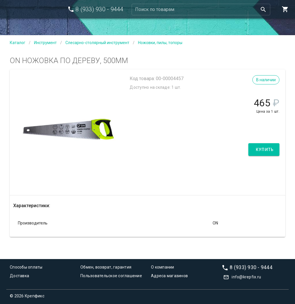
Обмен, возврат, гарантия (105, 267)
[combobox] (201, 9)
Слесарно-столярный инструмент (97, 42)
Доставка (19, 275)
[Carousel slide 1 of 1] (69, 181)
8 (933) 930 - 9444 (251, 267)
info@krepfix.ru (246, 277)
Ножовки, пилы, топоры (160, 42)
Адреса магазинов (169, 275)
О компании (162, 267)
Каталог (17, 42)
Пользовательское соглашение (111, 275)
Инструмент (45, 42)
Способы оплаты (26, 267)
